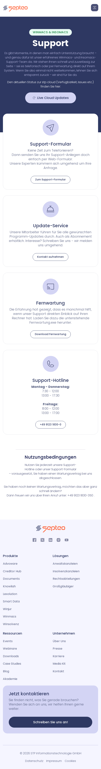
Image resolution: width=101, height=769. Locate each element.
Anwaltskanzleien (65, 564)
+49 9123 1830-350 (80, 495)
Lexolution (10, 594)
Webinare (10, 648)
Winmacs (9, 616)
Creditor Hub (12, 571)
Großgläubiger (63, 586)
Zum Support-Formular (50, 179)
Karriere (58, 656)
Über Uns (59, 641)
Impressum (54, 761)
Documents (11, 579)
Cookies (70, 761)
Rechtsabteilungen (66, 579)
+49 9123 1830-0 (50, 424)
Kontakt (58, 671)
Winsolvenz (11, 624)
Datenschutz (34, 761)
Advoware (10, 564)
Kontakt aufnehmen (50, 257)
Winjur (7, 609)
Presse (57, 648)
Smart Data (11, 601)
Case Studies (12, 664)
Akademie (10, 679)
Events (8, 641)
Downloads (11, 656)
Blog (6, 671)
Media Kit (59, 664)
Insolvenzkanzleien (66, 571)
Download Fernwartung (50, 334)
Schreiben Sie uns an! (50, 722)
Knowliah (9, 586)
